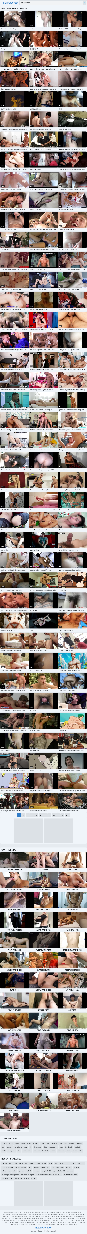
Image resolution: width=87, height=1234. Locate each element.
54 (54, 815)
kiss (56, 1163)
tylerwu (21, 1171)
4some (74, 1151)
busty (4, 1151)
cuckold (34, 1178)
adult (80, 1151)
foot (60, 1143)
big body (77, 1147)
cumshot (72, 1143)
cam (30, 1167)
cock (61, 1147)
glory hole (18, 1178)
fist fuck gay (13, 1163)
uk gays (37, 1163)
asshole (79, 1143)
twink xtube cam (7, 1167)
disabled (68, 1167)
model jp (5, 1178)
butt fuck (45, 1151)
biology (26, 1178)
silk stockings (6, 1171)
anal (65, 1143)
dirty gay (76, 1167)
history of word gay (27, 1175)
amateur (9, 1147)
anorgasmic (12, 1151)
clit (30, 1147)
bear (29, 1151)
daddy (23, 1143)
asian (17, 1143)
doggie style (53, 1147)
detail (21, 1163)
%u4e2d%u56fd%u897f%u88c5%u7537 (48, 1175)
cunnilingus (18, 1147)
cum (25, 1147)
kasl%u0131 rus (64, 1163)
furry (42, 1143)
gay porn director (20, 1167)
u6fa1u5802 (61, 1171)
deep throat (37, 1147)
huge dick (81, 1163)
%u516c (36, 1167)
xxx (3, 1147)
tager (50, 1163)
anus (24, 1151)
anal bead (37, 1151)
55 (58, 815)
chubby (35, 1143)
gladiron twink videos (70, 1175)
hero (11, 1178)
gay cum (70, 1171)
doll (19, 1151)
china (11, 1143)
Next (67, 815)
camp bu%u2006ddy (48, 1171)
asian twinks (45, 1167)
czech (74, 1163)
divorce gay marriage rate (10, 1175)
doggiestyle (68, 1147)
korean (54, 1143)
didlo (45, 1147)
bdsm (29, 1143)
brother (4, 1163)
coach (48, 1143)
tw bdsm (36, 1171)
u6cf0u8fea (29, 1163)
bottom (52, 1151)
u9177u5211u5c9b (57, 1167)
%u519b (28, 1171)
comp (68, 1151)
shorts (44, 1163)
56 (62, 815)
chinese (4, 1143)
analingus (61, 1151)
